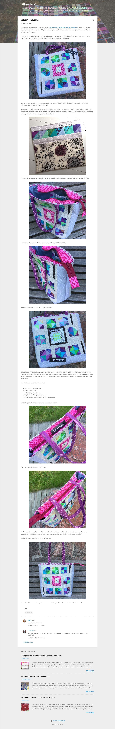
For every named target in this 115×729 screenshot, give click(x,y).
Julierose (31, 631)
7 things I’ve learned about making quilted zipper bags (41, 656)
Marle (30, 620)
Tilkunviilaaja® (29, 4)
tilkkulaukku (29, 613)
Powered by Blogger (57, 721)
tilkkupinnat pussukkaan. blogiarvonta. (35, 676)
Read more (90, 671)
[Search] (96, 5)
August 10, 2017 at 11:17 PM (36, 638)
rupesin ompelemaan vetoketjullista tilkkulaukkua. (64, 28)
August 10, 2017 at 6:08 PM (36, 625)
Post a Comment (28, 642)
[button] (93, 20)
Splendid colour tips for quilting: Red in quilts (38, 697)
